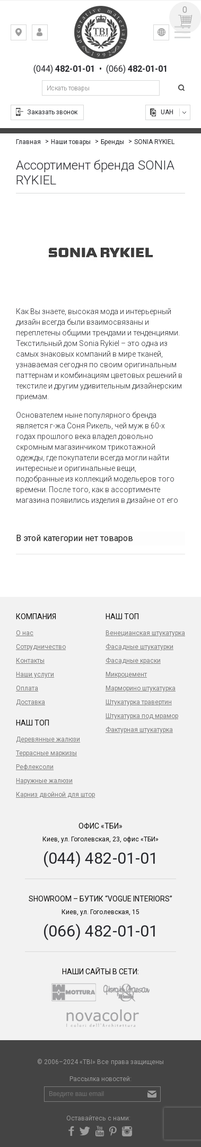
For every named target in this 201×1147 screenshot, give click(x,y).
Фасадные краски (133, 660)
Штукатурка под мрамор (142, 716)
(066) (137, 69)
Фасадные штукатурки (139, 647)
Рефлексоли (35, 767)
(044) (64, 69)
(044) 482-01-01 (100, 858)
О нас (24, 633)
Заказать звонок (52, 112)
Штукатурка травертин (139, 702)
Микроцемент (126, 674)
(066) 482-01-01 (100, 931)
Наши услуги (35, 674)
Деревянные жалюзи (48, 739)
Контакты (30, 660)
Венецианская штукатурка (145, 633)
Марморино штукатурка (141, 688)
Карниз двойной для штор (55, 794)
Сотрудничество (41, 647)
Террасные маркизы (46, 753)
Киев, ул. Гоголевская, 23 (26, 34)
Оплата (27, 688)
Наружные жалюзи (44, 781)
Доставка (30, 702)
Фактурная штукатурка (139, 729)
